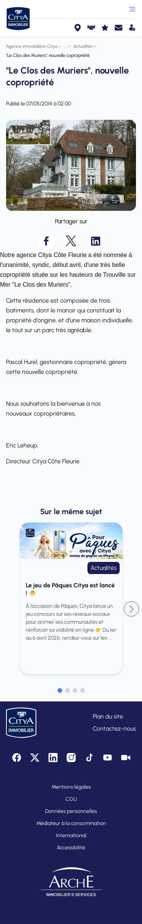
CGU (71, 799)
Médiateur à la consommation (71, 823)
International (71, 835)
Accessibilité (71, 847)
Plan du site (108, 716)
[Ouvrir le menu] (132, 9)
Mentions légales (71, 787)
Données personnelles (71, 811)
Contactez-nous (114, 728)
